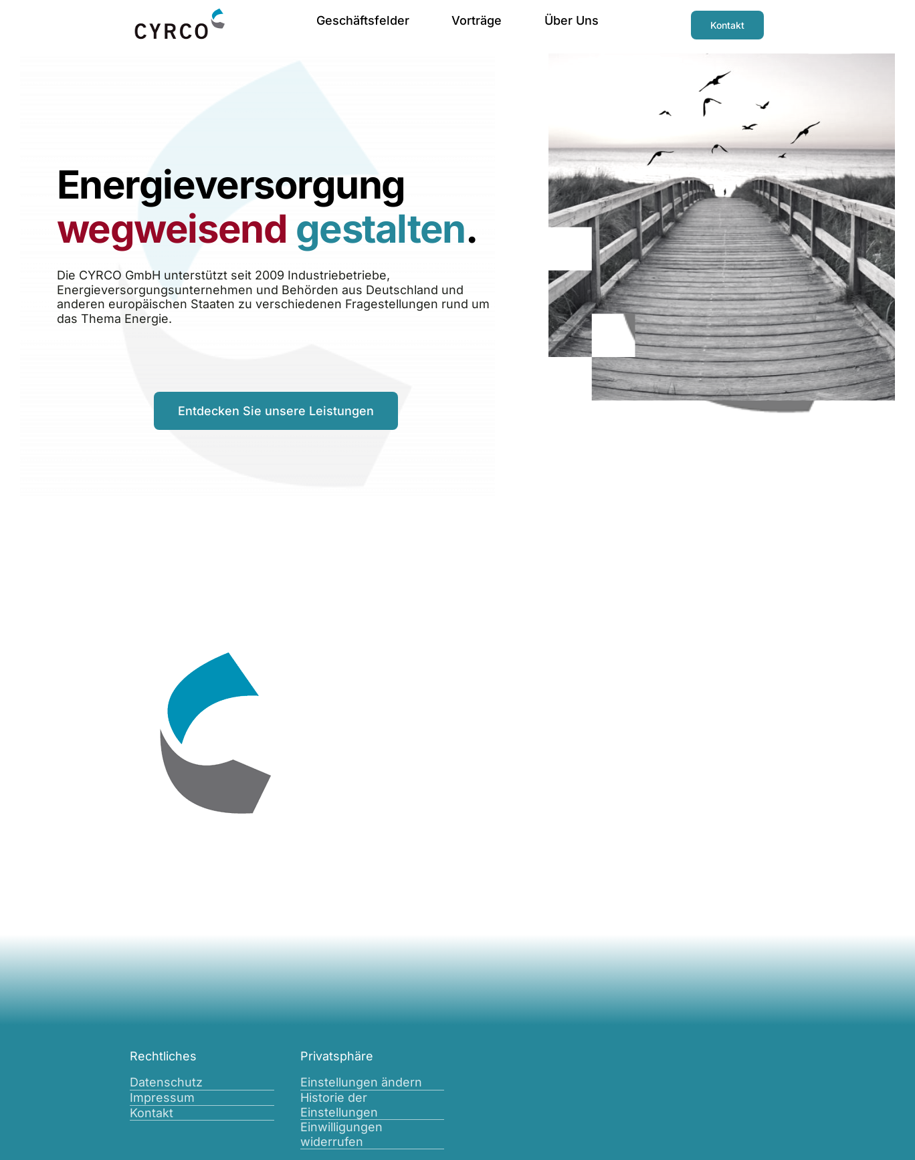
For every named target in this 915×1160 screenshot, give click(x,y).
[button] (372, 1082)
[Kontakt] (727, 25)
